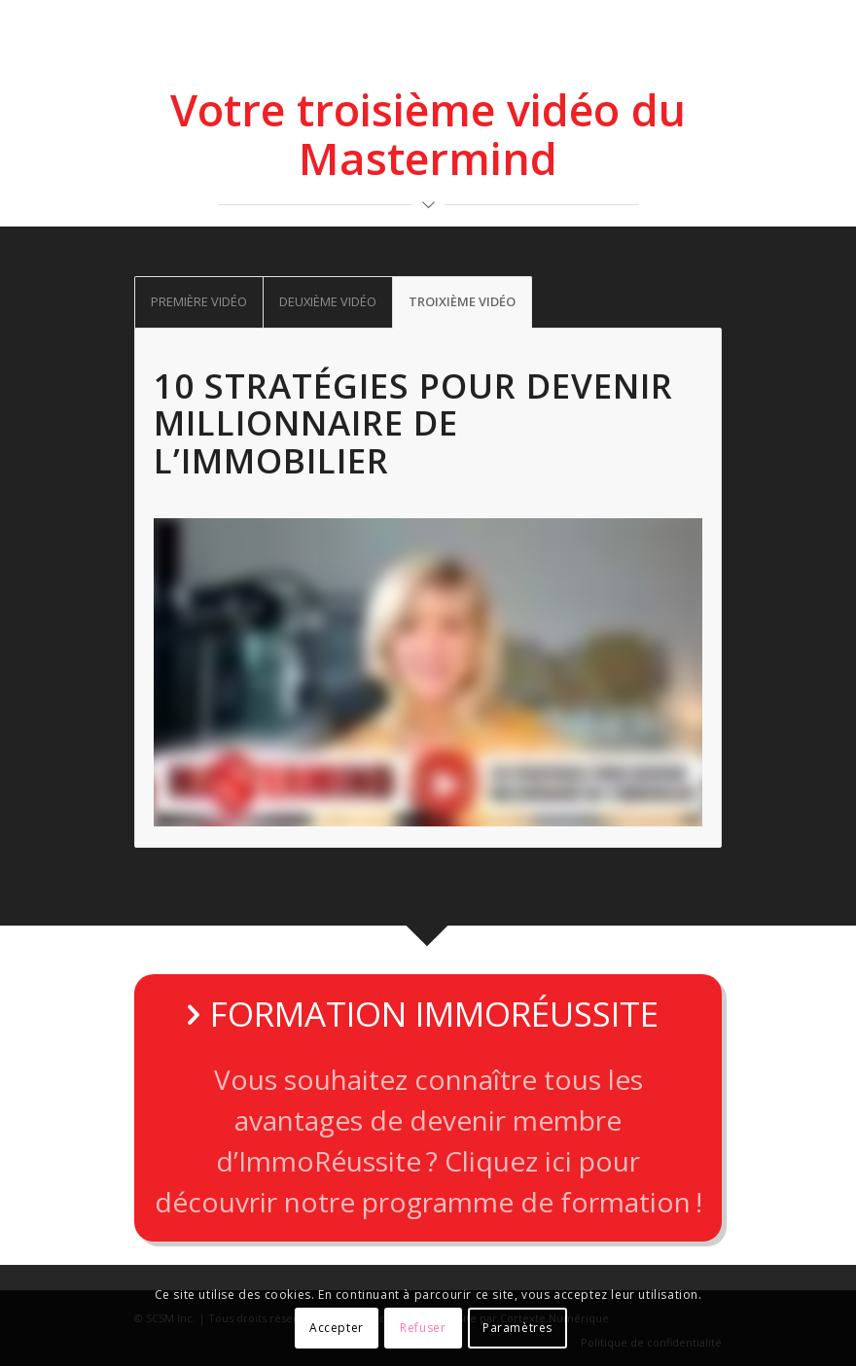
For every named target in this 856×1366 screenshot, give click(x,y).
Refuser (423, 1327)
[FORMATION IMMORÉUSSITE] (428, 1108)
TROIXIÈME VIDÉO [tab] (462, 301)
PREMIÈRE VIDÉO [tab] (199, 301)
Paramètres (517, 1327)
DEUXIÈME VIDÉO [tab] (327, 301)
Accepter (336, 1327)
